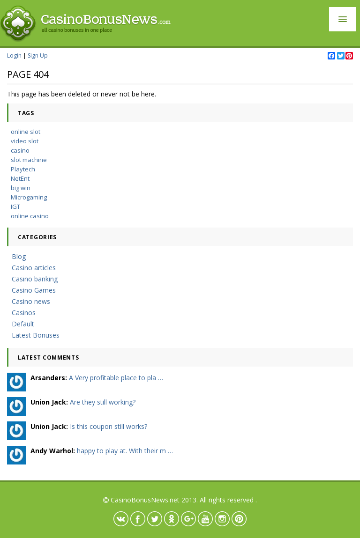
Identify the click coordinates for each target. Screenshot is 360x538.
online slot (25, 131)
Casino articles (34, 267)
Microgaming (29, 197)
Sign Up (38, 55)
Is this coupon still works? (108, 426)
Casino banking (35, 278)
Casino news (31, 301)
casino (20, 150)
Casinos (24, 312)
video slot (24, 141)
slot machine (29, 159)
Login (14, 55)
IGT (15, 206)
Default (23, 323)
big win (20, 188)
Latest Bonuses (36, 335)
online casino (30, 216)
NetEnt (20, 178)
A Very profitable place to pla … (116, 377)
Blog (19, 256)
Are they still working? (102, 402)
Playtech (23, 169)
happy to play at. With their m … (125, 450)
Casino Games (34, 290)
